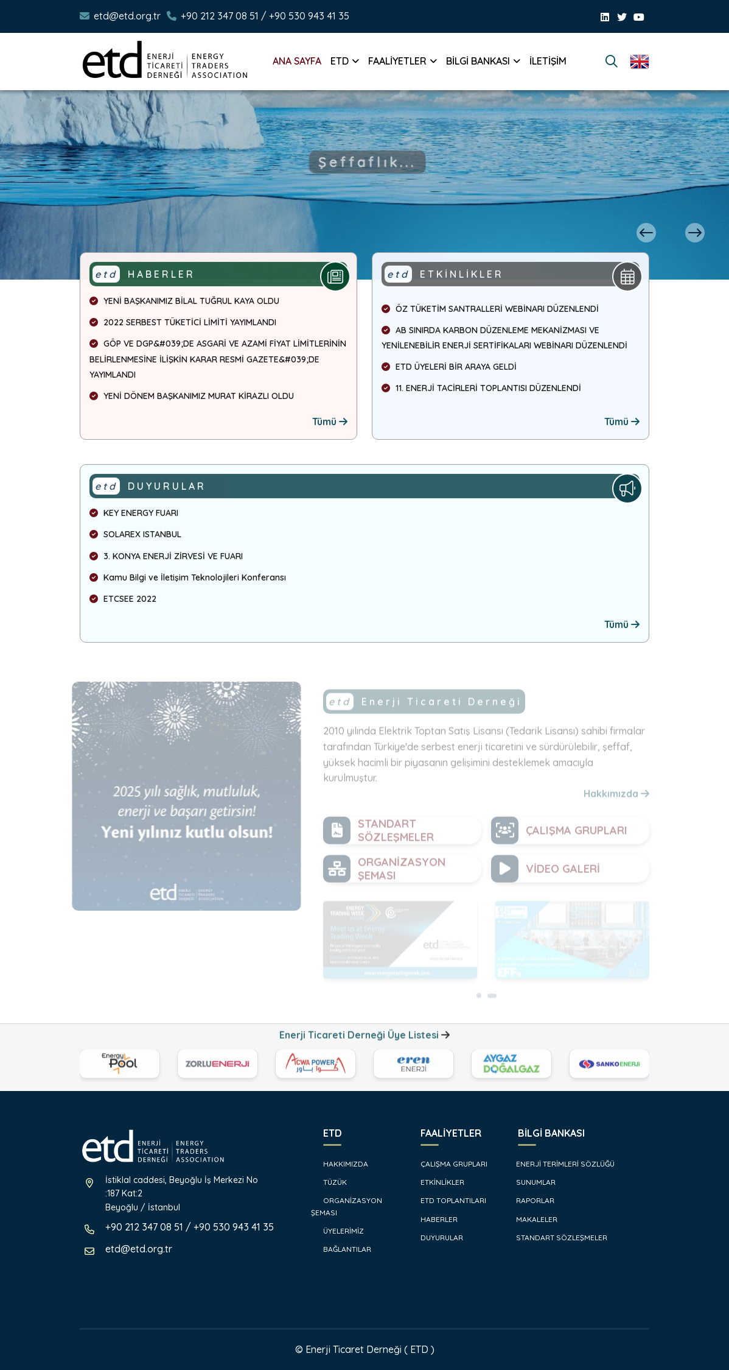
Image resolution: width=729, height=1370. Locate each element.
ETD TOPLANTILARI (447, 1200)
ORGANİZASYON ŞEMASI (346, 1206)
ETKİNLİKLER (436, 1182)
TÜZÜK (329, 1182)
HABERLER (433, 1219)
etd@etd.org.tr (127, 16)
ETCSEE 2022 (122, 601)
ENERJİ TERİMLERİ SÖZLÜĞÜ (560, 1163)
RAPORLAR (530, 1200)
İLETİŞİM (548, 61)
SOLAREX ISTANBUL (135, 536)
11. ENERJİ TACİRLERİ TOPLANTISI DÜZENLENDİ (481, 390)
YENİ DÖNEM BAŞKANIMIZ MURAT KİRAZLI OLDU (191, 398)
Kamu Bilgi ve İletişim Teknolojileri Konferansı (187, 579)
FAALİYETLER (397, 61)
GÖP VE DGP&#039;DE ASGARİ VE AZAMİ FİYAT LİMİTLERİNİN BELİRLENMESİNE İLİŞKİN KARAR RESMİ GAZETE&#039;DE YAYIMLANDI (217, 361)
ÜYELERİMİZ (337, 1230)
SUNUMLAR (531, 1182)
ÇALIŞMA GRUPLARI (447, 1163)
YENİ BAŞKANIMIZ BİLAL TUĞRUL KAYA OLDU (184, 303)
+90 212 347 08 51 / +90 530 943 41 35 (265, 16)
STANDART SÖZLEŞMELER (556, 1237)
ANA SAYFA (297, 61)
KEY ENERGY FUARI (133, 515)
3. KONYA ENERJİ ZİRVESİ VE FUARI (166, 558)
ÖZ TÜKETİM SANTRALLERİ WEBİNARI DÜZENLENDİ (490, 310)
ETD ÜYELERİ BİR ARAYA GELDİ (449, 369)
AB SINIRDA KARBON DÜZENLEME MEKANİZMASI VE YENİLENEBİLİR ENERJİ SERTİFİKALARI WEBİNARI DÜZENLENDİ (504, 340)
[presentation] (646, 232)
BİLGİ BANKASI (478, 61)
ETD (339, 61)
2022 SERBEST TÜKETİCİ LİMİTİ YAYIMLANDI (182, 324)
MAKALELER (531, 1219)
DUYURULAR (435, 1237)
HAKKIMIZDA (339, 1163)
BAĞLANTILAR (341, 1249)
